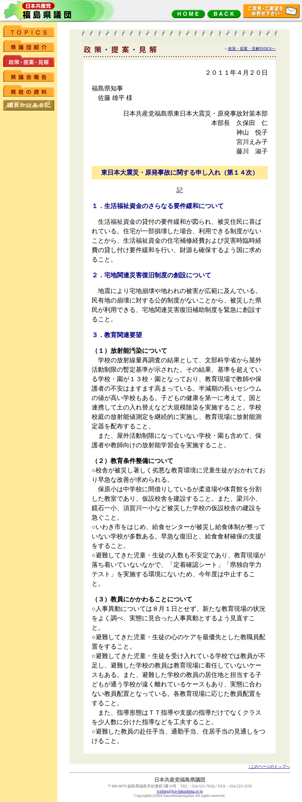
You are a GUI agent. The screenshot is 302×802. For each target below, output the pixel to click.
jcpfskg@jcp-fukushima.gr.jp (180, 791)
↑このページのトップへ (269, 766)
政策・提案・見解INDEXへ (252, 48)
